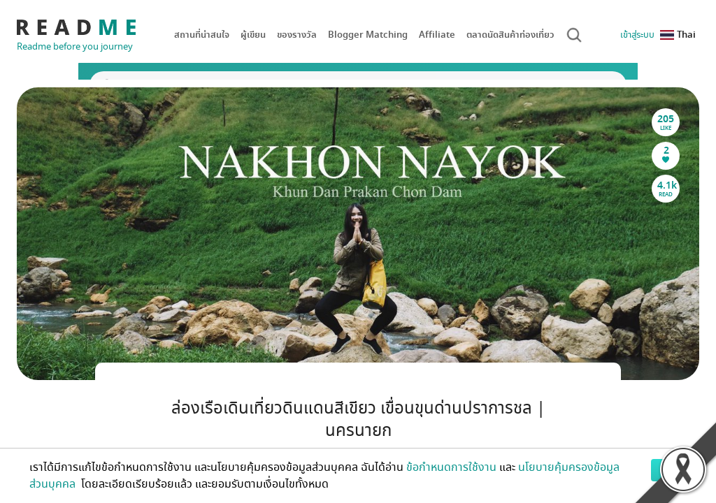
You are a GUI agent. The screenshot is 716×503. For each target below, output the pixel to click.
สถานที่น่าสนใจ (201, 34)
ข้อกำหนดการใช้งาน (451, 467)
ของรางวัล (297, 34)
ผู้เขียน (253, 34)
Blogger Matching (368, 34)
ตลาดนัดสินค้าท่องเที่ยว (510, 34)
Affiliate (437, 34)
